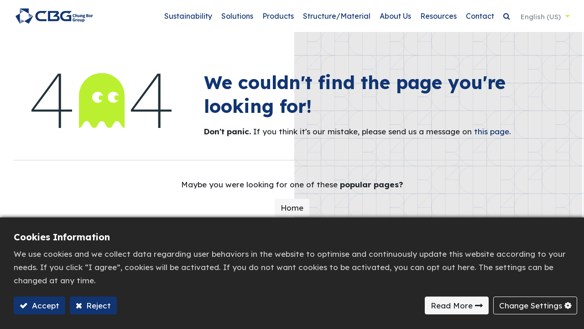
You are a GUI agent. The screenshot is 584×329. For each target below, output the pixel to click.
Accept (44, 305)
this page (491, 136)
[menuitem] (186, 18)
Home (292, 212)
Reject (97, 305)
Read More (452, 305)
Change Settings (530, 305)
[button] (505, 18)
